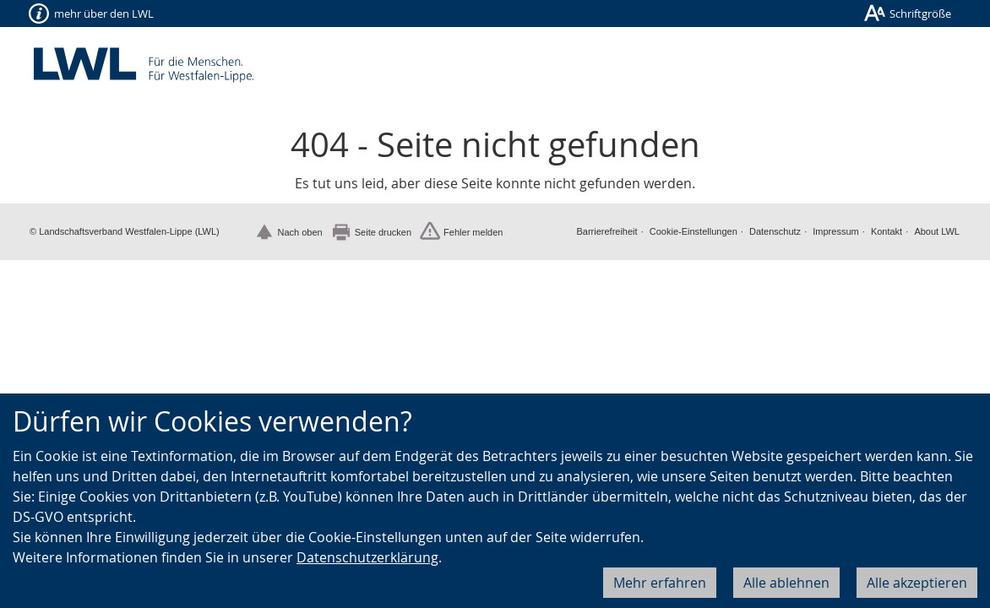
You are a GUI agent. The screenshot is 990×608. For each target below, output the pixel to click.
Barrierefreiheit (606, 231)
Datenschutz (775, 231)
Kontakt (886, 231)
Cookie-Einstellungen (693, 231)
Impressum (835, 231)
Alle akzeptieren (917, 582)
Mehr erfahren (659, 582)
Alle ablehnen (786, 582)
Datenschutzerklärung (367, 557)
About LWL (937, 231)
